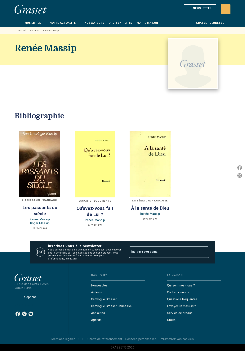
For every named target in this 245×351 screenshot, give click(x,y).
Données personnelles (141, 339)
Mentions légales (63, 339)
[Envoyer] (204, 252)
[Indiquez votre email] (164, 252)
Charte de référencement (104, 339)
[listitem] (18, 314)
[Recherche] (225, 9)
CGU (81, 339)
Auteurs (34, 30)
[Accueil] (31, 9)
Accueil (22, 30)
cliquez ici (71, 259)
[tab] (19, 22)
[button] (200, 8)
